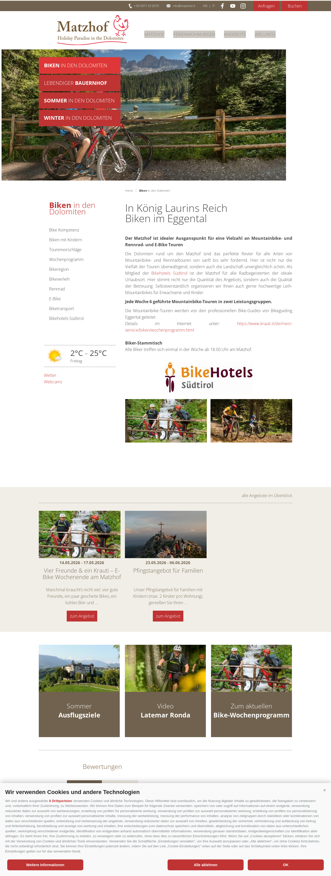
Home (129, 190)
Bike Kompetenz (64, 230)
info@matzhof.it (184, 6)
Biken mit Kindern (65, 240)
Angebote (240, 33)
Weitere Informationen (45, 865)
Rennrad (57, 289)
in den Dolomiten (75, 65)
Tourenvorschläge (65, 249)
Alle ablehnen (205, 865)
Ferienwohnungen (197, 33)
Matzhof (93, 30)
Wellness (272, 33)
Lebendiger (75, 83)
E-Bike (55, 299)
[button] (324, 790)
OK (286, 865)
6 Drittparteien (60, 801)
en (205, 6)
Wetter (50, 375)
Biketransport (61, 308)
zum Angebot (82, 616)
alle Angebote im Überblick (267, 495)
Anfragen (266, 6)
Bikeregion (59, 269)
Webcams (53, 382)
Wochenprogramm (66, 259)
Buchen (295, 6)
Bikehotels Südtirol (66, 318)
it (213, 6)
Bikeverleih (59, 279)
